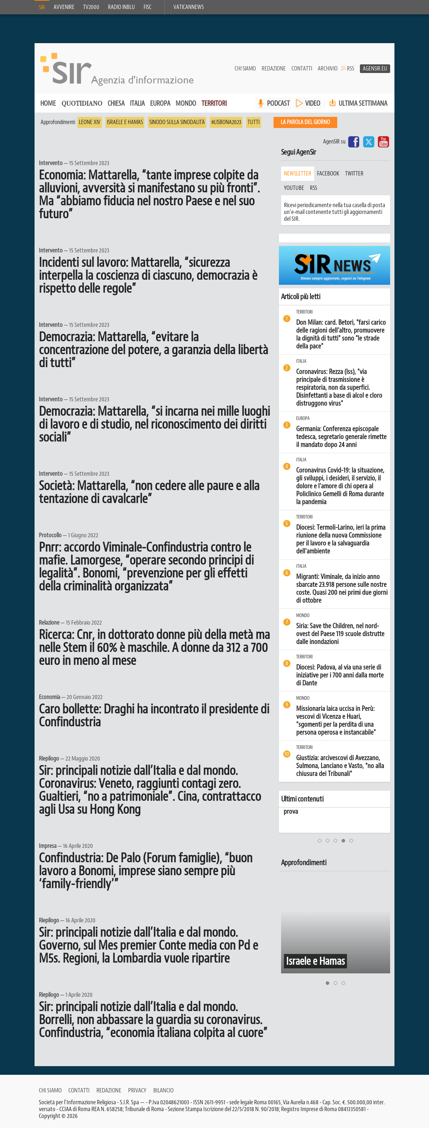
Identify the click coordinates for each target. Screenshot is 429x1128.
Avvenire (64, 7)
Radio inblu (121, 7)
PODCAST (278, 103)
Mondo (186, 103)
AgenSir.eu (375, 68)
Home (48, 103)
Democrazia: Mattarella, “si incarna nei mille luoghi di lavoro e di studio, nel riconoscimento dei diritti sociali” (154, 424)
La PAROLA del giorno (305, 122)
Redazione (274, 68)
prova (287, 812)
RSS (350, 68)
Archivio (328, 68)
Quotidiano (82, 104)
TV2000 (91, 7)
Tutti (253, 122)
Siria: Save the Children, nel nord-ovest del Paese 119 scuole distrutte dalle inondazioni (340, 634)
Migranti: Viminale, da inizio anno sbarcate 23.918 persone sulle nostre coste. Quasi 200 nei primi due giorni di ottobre (342, 588)
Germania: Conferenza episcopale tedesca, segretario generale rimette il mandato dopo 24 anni (341, 437)
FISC (148, 7)
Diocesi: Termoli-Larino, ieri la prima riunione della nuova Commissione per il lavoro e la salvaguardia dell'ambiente (340, 539)
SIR (42, 7)
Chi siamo (245, 68)
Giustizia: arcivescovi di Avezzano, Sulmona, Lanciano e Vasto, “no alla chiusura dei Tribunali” (340, 766)
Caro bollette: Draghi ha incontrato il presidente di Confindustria (154, 715)
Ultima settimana (357, 103)
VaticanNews (188, 7)
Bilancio (163, 1090)
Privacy (137, 1090)
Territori (214, 103)
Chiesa (116, 103)
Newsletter (297, 173)
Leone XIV (89, 122)
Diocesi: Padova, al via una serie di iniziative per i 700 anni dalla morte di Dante (340, 675)
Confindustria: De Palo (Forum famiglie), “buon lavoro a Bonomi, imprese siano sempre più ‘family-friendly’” (145, 871)
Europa (160, 103)
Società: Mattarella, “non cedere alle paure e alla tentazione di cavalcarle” (149, 492)
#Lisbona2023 (226, 122)
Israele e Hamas (125, 122)
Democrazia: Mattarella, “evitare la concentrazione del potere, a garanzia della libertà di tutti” (153, 350)
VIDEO (312, 103)
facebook (328, 173)
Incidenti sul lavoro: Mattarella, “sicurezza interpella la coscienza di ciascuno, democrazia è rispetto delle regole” (148, 275)
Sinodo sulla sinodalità (177, 122)
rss (313, 188)
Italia (137, 103)
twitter (354, 173)
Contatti (302, 68)
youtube (294, 188)
